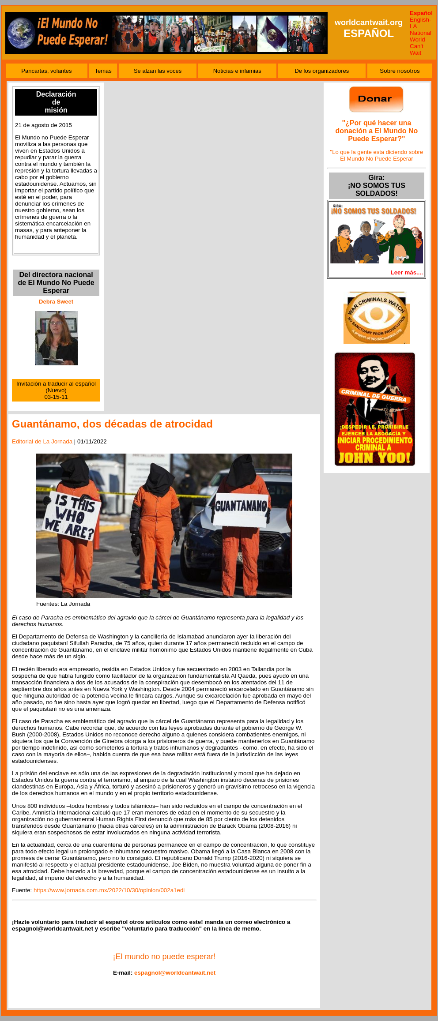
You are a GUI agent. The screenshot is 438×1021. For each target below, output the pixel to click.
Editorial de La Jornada (42, 441)
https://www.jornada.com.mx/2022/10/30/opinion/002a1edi (109, 890)
